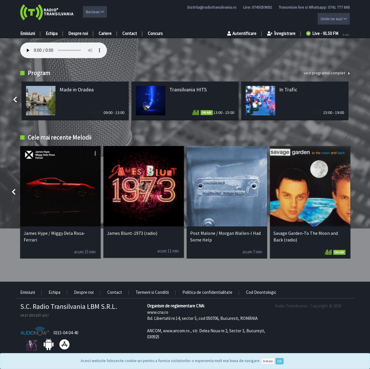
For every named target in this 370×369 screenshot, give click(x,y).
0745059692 (262, 7)
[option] (75, 101)
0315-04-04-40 (65, 332)
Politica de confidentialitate (207, 292)
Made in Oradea (77, 89)
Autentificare (241, 33)
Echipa (52, 33)
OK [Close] (279, 361)
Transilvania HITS (188, 89)
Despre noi (78, 33)
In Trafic (288, 89)
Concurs (155, 33)
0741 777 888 (339, 7)
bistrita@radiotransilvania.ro (211, 7)
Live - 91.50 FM (322, 33)
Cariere (105, 33)
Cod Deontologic (261, 292)
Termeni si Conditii (152, 292)
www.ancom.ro (176, 330)
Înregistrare (281, 33)
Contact (129, 33)
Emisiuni (27, 33)
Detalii (268, 361)
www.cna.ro (157, 312)
